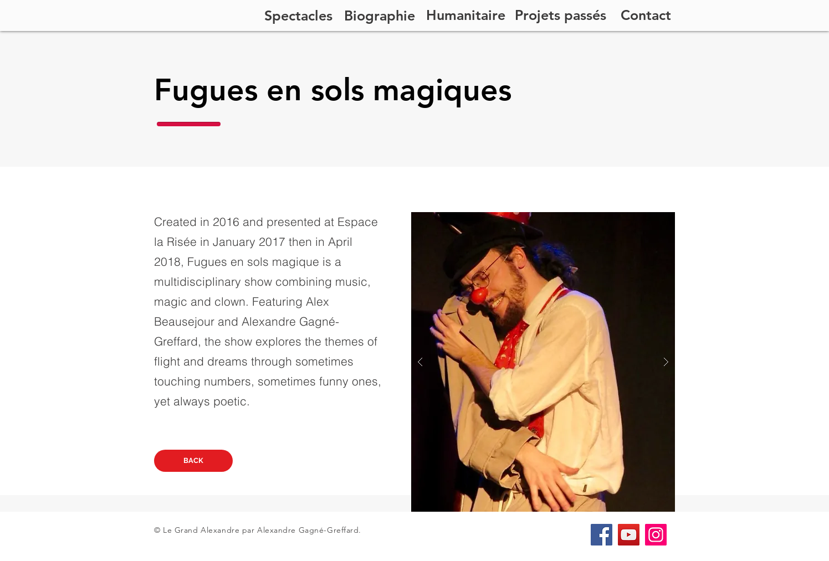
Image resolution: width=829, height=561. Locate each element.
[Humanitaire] (465, 15)
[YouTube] (628, 534)
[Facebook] (601, 534)
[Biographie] (379, 15)
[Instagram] (656, 534)
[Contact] (645, 15)
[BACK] (193, 461)
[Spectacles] (298, 15)
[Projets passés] (560, 15)
